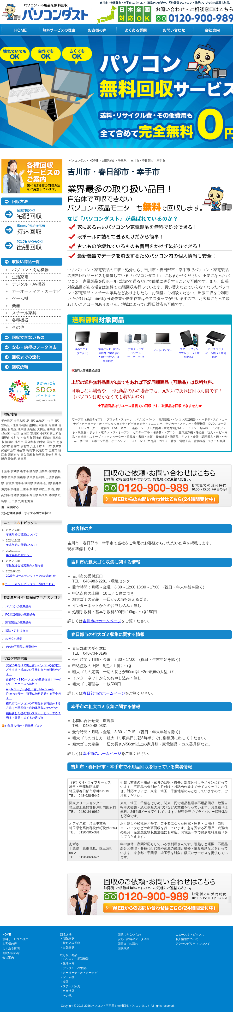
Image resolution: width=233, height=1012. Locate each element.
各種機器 (20, 320)
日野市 (5, 437)
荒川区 (34, 433)
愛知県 (12, 458)
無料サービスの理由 (15, 939)
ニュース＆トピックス (189, 934)
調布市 (37, 437)
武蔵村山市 (8, 450)
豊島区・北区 (9, 425)
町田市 (47, 446)
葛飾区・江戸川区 (47, 421)
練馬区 (51, 429)
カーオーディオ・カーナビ (36, 291)
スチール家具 (24, 313)
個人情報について (186, 939)
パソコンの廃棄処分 (18, 606)
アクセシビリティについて (192, 943)
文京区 (25, 433)
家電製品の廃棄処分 (18, 622)
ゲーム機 (20, 298)
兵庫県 (22, 458)
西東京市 (13, 454)
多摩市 (57, 446)
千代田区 (7, 421)
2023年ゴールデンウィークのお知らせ (31, 575)
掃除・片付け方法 (16, 630)
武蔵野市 (42, 450)
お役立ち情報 (14, 638)
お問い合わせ (11, 953)
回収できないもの (129, 934)
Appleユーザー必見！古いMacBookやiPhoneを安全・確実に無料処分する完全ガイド (33, 694)
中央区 (15, 433)
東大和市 (55, 433)
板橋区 (23, 425)
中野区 (44, 433)
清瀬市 (9, 442)
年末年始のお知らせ (19, 555)
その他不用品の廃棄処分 (21, 646)
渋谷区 (43, 425)
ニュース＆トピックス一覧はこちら (30, 584)
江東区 (22, 429)
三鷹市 (53, 450)
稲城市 (47, 437)
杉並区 (5, 433)
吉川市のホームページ (102, 621)
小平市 (19, 442)
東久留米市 (28, 454)
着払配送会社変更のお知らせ (24, 565)
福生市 (21, 450)
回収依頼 (123, 948)
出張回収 (68, 947)
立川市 (15, 437)
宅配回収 (68, 938)
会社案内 (8, 957)
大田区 (41, 429)
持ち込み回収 (71, 943)
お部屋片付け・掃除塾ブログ (23, 725)
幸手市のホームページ (102, 753)
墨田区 (33, 425)
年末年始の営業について (22, 534)
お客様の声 (9, 943)
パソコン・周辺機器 (30, 270)
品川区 (30, 421)
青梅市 (15, 446)
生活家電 (20, 277)
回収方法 (66, 934)
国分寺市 (30, 442)
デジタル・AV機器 (29, 284)
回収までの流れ (128, 943)
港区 (59, 429)
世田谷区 (19, 421)
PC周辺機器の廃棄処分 (20, 614)
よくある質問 (11, 948)
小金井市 (26, 437)
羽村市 (25, 446)
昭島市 (30, 450)
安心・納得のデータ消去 (133, 939)
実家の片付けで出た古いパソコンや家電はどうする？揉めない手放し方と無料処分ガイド (33, 670)
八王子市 (36, 446)
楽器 (16, 305)
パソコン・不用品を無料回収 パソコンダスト (120, 1005)
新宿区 (31, 429)
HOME (6, 934)
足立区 (53, 425)
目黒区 (12, 429)
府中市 (41, 442)
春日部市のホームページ (104, 693)
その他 (18, 327)
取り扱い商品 (68, 955)
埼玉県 (40, 454)
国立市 (51, 442)
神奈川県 (51, 454)
